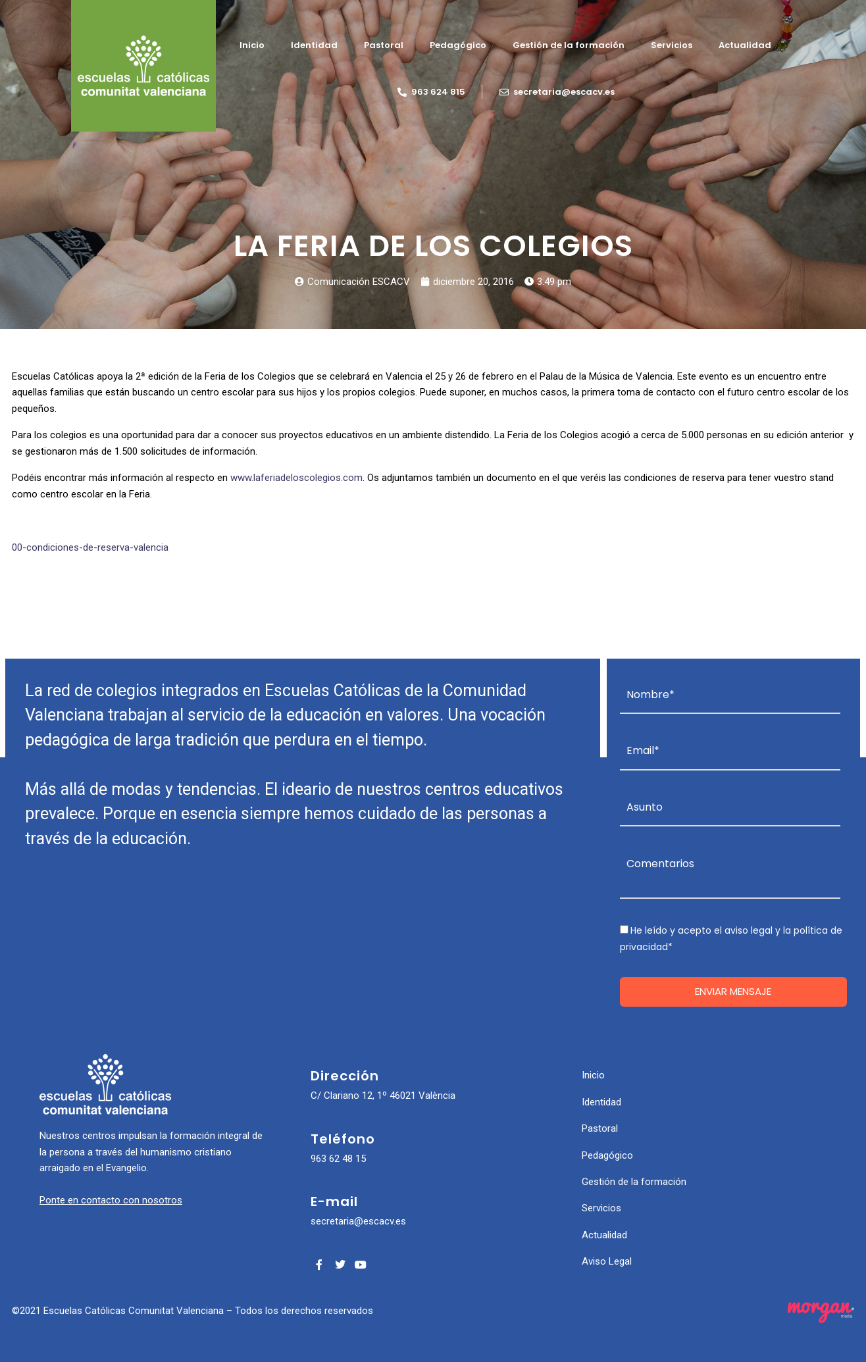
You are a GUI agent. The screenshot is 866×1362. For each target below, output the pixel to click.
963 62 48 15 (338, 1159)
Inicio (252, 45)
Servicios (671, 45)
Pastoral (383, 45)
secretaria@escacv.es (358, 1221)
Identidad (314, 45)
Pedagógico (458, 45)
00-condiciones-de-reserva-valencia (90, 547)
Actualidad (745, 45)
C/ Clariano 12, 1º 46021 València (383, 1095)
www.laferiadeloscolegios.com (296, 478)
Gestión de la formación (568, 45)
